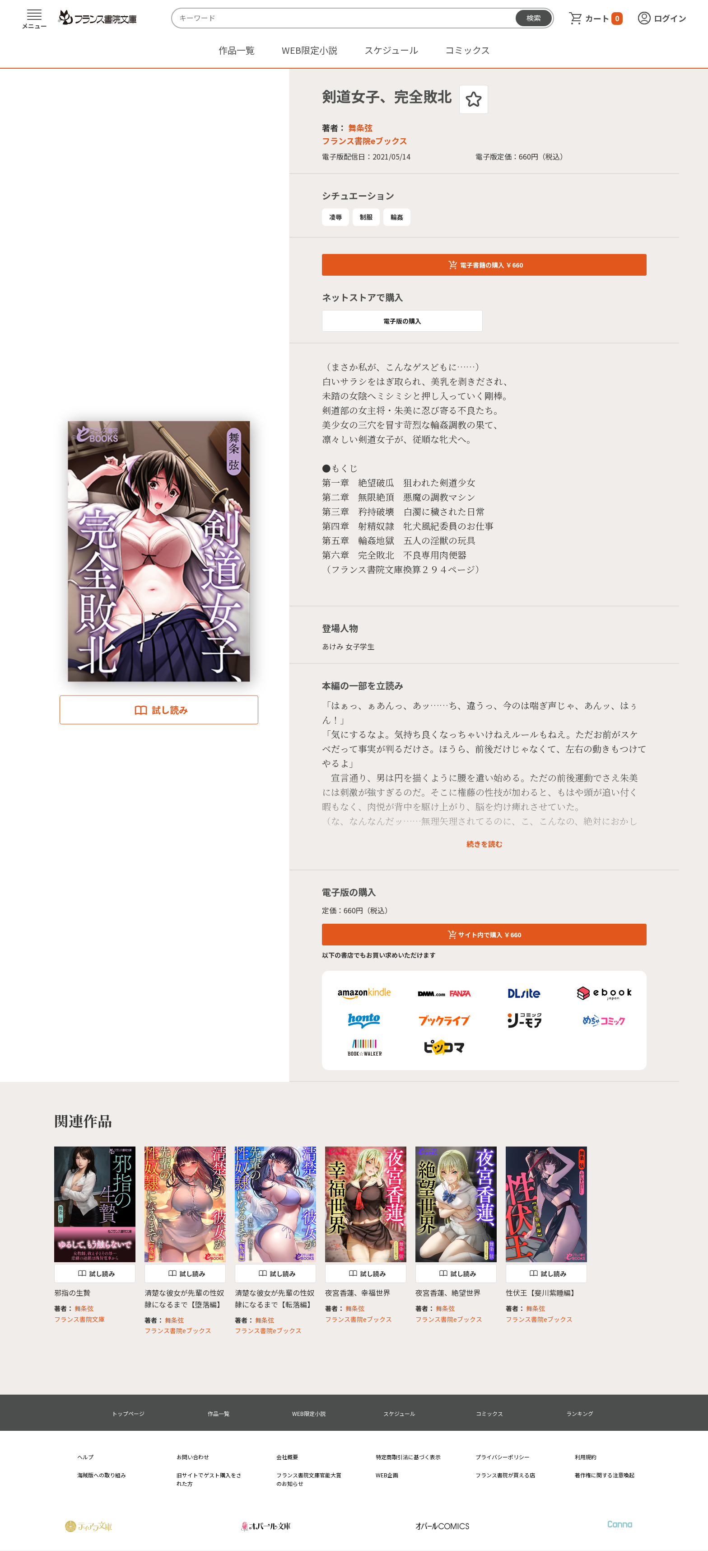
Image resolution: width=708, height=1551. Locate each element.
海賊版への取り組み (101, 1475)
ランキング (579, 1413)
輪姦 (397, 216)
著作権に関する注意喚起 (604, 1475)
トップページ (128, 1413)
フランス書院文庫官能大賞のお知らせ (308, 1479)
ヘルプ (85, 1457)
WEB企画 (387, 1475)
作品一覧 (237, 49)
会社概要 (287, 1457)
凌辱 (335, 216)
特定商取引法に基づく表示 (408, 1457)
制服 (366, 216)
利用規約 (585, 1457)
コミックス (467, 49)
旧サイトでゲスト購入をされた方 (209, 1479)
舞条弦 (360, 127)
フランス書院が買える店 (505, 1475)
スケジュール (391, 49)
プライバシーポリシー (502, 1457)
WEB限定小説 (309, 49)
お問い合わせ (193, 1457)
